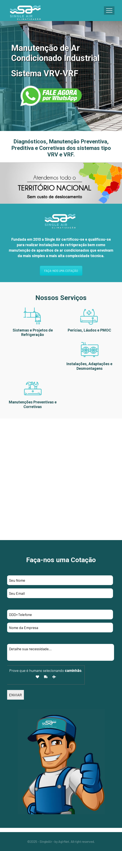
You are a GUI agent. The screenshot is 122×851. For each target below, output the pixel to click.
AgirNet (63, 841)
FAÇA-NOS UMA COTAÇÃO (61, 270)
